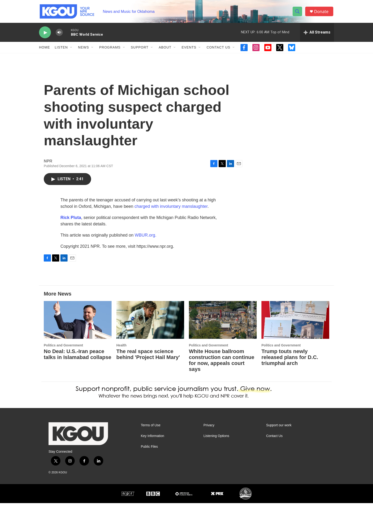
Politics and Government (63, 352)
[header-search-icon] (298, 12)
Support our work (279, 432)
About (165, 49)
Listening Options (216, 443)
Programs (110, 49)
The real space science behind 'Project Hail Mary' (148, 361)
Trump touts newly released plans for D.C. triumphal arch (289, 364)
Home (44, 49)
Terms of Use (150, 432)
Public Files (149, 453)
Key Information (152, 443)
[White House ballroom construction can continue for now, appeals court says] (223, 327)
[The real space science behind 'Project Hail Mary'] (150, 327)
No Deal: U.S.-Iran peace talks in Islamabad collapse (77, 361)
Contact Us (218, 49)
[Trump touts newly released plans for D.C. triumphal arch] (295, 327)
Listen (61, 49)
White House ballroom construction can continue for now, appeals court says (221, 367)
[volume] (59, 34)
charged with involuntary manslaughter (170, 213)
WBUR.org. (145, 242)
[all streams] (317, 34)
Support (139, 49)
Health (121, 352)
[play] (45, 34)
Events (189, 49)
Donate (321, 12)
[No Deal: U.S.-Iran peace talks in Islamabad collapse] (78, 327)
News (83, 49)
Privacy (208, 432)
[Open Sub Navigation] (71, 49)
